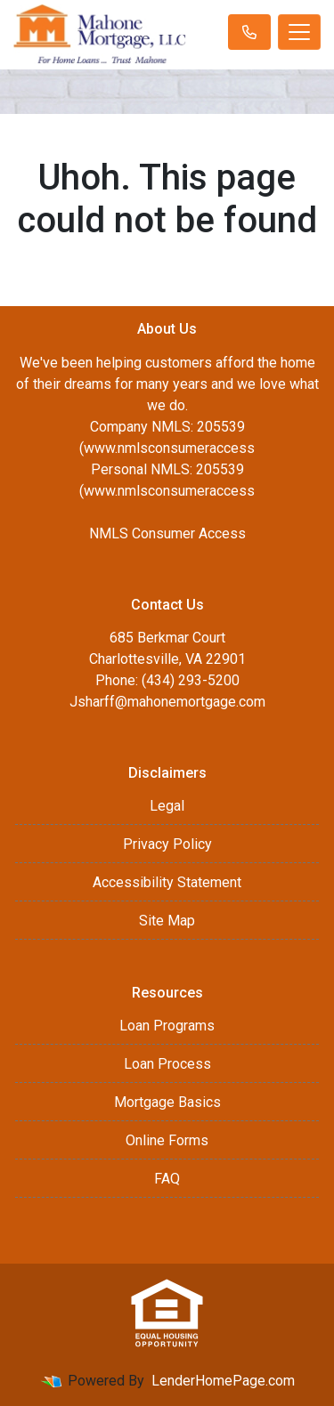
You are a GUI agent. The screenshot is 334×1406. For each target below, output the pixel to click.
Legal (167, 805)
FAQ (167, 1178)
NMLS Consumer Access (167, 533)
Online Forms (167, 1140)
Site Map (167, 920)
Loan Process (167, 1063)
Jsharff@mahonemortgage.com (167, 701)
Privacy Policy (167, 844)
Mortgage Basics (167, 1102)
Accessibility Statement (167, 882)
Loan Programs (167, 1025)
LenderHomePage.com (223, 1380)
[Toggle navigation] (299, 32)
